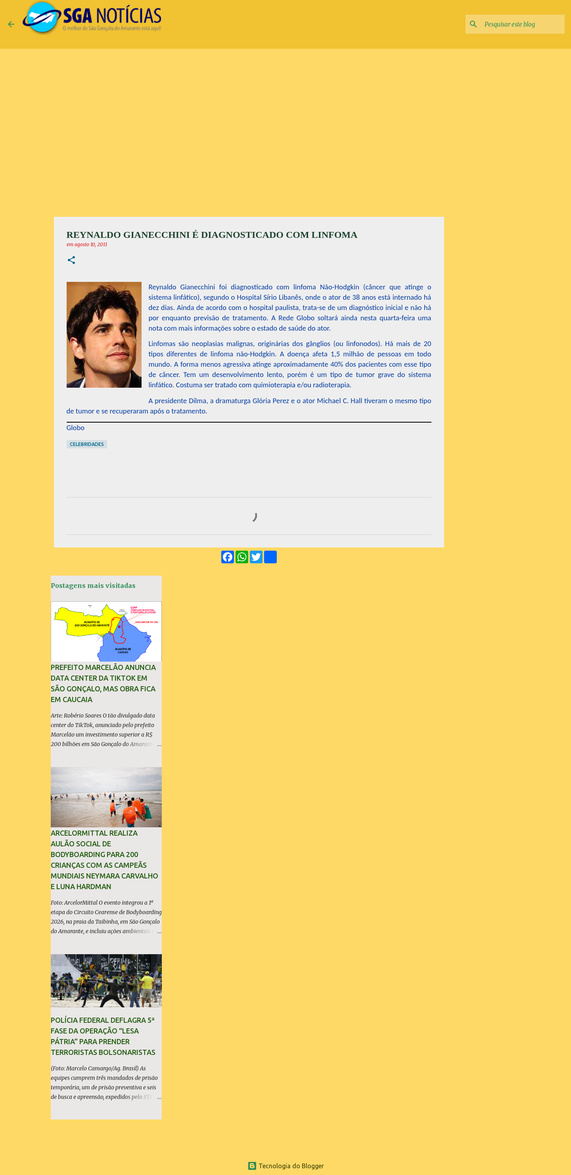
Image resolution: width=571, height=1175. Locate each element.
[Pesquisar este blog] (523, 24)
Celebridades (87, 444)
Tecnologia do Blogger (285, 1165)
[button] (71, 260)
